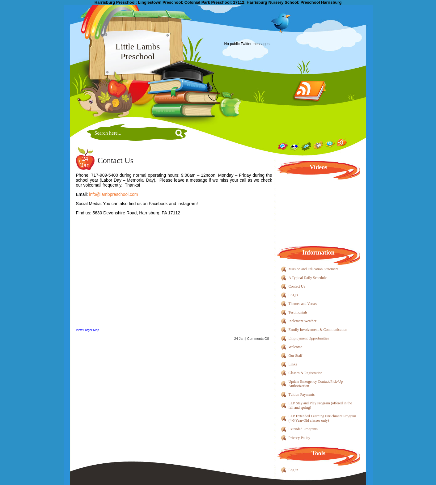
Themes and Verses (303, 304)
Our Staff (296, 355)
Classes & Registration (306, 373)
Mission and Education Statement (314, 269)
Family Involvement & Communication (318, 329)
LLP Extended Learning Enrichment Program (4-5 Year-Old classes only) (322, 418)
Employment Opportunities (309, 338)
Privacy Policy (299, 438)
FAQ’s (293, 295)
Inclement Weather (302, 321)
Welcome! (296, 347)
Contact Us (115, 160)
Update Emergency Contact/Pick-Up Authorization (316, 383)
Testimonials (298, 312)
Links (293, 364)
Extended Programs (303, 429)
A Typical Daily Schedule (308, 278)
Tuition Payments (302, 394)
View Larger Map (87, 330)
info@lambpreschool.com (113, 194)
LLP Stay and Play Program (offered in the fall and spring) (320, 405)
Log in (293, 470)
